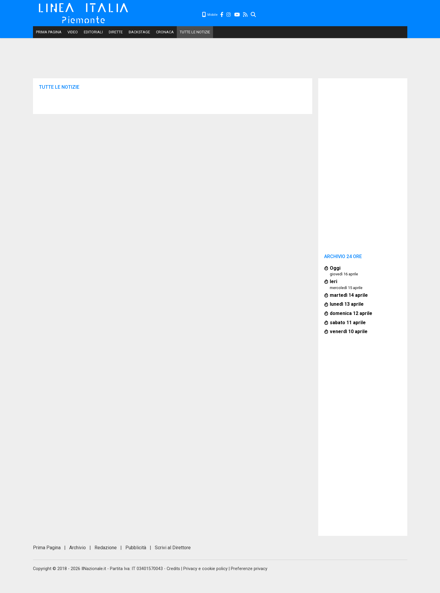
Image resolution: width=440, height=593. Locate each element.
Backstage (139, 32)
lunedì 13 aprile (347, 304)
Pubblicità (135, 547)
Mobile (209, 15)
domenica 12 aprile (351, 313)
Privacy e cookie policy (205, 568)
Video (72, 32)
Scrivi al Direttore (173, 547)
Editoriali (93, 32)
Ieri (333, 281)
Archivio (77, 547)
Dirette (116, 32)
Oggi (335, 268)
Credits (173, 568)
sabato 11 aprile (348, 322)
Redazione (105, 547)
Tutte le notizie (195, 32)
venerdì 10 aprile (349, 331)
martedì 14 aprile (349, 295)
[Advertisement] (331, 15)
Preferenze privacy (249, 568)
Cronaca (165, 32)
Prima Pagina (48, 32)
